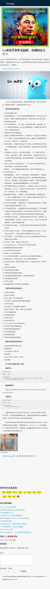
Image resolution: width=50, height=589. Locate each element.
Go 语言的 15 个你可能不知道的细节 (11, 519)
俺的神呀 (9, 496)
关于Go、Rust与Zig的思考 (8, 511)
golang (5, 68)
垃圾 (14, 500)
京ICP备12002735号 (12, 585)
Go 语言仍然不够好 (6, 525)
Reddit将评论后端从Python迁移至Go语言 (12, 514)
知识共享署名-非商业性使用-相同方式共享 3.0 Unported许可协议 (25, 582)
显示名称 (3, 575)
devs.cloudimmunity (32, 429)
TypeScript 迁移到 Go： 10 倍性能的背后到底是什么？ (16, 536)
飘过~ (20, 496)
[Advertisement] (25, 475)
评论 (2, 557)
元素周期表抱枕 (4, 456)
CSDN (34, 460)
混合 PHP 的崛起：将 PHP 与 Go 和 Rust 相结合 (14, 522)
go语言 (10, 68)
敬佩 (9, 500)
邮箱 (11, 575)
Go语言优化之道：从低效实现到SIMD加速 (13, 528)
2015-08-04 (16, 68)
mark (4, 500)
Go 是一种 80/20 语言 (6, 533)
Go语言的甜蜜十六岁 (6, 516)
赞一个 (15, 496)
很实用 (29, 496)
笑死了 (39, 496)
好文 (34, 496)
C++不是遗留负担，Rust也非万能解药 (11, 530)
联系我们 (5, 585)
